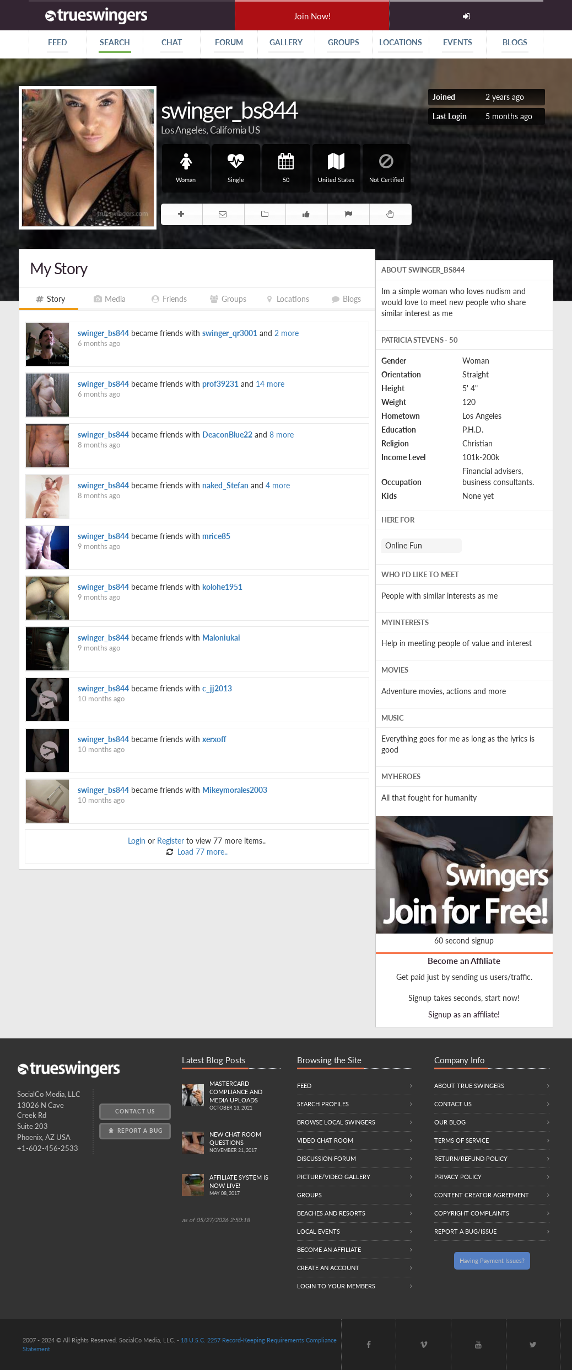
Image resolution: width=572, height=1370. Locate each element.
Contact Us (135, 1111)
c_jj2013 (217, 688)
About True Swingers (469, 1085)
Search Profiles (323, 1103)
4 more (278, 485)
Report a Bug (135, 1130)
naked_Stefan (225, 485)
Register (170, 840)
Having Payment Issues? (492, 1260)
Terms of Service (461, 1140)
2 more (286, 333)
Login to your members (336, 1285)
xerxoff (214, 739)
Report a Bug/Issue (465, 1231)
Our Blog (450, 1122)
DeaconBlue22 (227, 434)
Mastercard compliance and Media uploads (244, 1096)
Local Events (318, 1231)
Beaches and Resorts (331, 1213)
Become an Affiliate (464, 961)
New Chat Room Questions (244, 1142)
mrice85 (216, 536)
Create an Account (328, 1267)
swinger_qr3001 (229, 333)
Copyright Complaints (471, 1213)
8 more (281, 434)
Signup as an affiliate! (464, 1014)
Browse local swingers (336, 1122)
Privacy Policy (458, 1176)
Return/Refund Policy (471, 1158)
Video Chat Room (325, 1140)
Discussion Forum (326, 1158)
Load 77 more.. (201, 851)
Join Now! (312, 16)
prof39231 (220, 383)
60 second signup (464, 940)
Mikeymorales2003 (234, 790)
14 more (270, 383)
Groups (309, 1194)
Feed (304, 1085)
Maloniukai (221, 637)
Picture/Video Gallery (333, 1176)
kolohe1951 (222, 586)
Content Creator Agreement (481, 1194)
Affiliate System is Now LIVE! (244, 1185)
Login (136, 840)
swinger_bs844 (103, 333)
